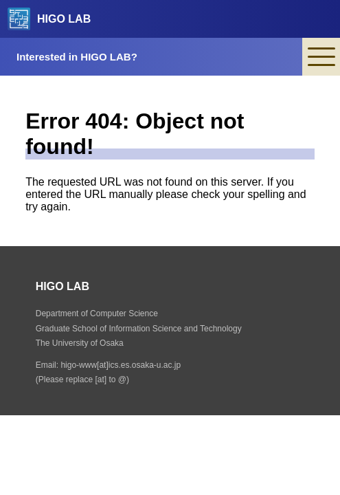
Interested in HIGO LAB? (76, 57)
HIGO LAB (49, 19)
